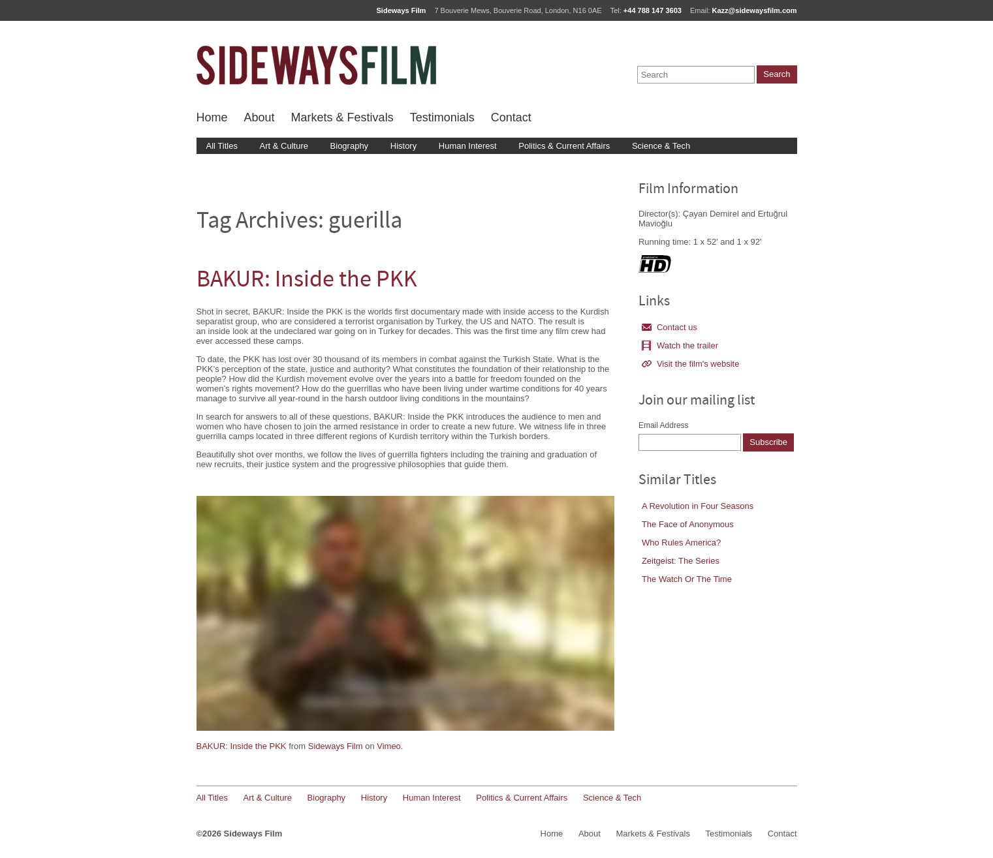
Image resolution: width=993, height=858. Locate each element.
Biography (349, 146)
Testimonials (442, 117)
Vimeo (389, 746)
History (403, 146)
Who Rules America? (681, 542)
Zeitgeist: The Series (680, 561)
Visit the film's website (691, 364)
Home (212, 117)
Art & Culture (284, 146)
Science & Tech (661, 146)
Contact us (669, 327)
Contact (511, 117)
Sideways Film (335, 746)
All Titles (222, 146)
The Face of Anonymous (688, 524)
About (259, 117)
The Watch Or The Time (687, 579)
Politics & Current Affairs (564, 146)
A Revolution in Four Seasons (697, 506)
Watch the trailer (680, 345)
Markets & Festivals (342, 117)
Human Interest (468, 146)
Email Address (663, 425)
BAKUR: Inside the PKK (307, 281)
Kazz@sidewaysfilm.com (754, 10)
